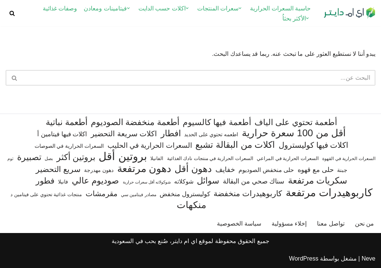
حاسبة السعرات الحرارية (280, 8)
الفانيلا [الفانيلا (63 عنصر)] (156, 158)
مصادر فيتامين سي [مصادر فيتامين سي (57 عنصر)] (138, 194)
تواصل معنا (330, 223)
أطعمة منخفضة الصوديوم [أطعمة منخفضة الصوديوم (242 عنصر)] (135, 122)
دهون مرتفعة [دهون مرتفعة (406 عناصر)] (144, 169)
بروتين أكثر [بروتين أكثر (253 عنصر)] (76, 157)
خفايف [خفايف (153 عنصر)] (225, 169)
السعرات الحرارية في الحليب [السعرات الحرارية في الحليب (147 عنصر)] (150, 145)
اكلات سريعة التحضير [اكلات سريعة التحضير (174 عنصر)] (124, 134)
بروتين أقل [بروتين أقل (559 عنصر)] (123, 156)
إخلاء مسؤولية (289, 223)
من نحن (364, 223)
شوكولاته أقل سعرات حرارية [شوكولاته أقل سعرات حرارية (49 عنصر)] (147, 182)
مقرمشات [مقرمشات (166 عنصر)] (102, 193)
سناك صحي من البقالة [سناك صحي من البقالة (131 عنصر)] (253, 181)
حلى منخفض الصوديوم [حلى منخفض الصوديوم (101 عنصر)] (266, 169)
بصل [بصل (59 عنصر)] (49, 158)
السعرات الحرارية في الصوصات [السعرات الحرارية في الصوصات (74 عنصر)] (69, 146)
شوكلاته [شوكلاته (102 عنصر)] (183, 181)
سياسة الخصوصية (239, 223)
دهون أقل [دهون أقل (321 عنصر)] (193, 169)
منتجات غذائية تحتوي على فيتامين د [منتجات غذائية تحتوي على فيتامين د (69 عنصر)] (46, 194)
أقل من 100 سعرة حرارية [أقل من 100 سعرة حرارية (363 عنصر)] (294, 133)
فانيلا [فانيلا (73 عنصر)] (63, 182)
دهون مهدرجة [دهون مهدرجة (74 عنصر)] (98, 170)
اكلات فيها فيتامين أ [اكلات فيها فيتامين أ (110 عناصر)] (62, 134)
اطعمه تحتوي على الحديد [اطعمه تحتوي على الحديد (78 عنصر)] (211, 134)
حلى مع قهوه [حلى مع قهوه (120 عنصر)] (316, 169)
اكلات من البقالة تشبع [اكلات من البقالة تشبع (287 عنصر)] (235, 145)
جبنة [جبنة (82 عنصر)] (342, 170)
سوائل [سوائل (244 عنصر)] (208, 180)
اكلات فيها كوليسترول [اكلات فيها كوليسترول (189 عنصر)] (314, 145)
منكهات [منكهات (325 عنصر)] (191, 205)
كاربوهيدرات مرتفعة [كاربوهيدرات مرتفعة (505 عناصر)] (329, 193)
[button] (239, 8)
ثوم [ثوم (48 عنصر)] (10, 158)
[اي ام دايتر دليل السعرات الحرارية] (349, 13)
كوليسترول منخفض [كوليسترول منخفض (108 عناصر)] (185, 194)
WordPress (303, 258)
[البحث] (12, 13)
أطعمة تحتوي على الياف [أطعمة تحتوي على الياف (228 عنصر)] (295, 122)
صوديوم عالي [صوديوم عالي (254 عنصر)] (95, 180)
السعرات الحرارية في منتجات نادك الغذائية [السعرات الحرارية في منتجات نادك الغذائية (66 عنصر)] (210, 158)
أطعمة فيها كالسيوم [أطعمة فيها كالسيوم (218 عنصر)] (217, 122)
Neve (368, 258)
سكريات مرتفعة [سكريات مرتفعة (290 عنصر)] (318, 180)
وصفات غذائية (60, 8)
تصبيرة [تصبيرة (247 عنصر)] (29, 157)
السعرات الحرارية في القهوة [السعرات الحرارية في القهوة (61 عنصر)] (348, 158)
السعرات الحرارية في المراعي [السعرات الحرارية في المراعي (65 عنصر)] (288, 158)
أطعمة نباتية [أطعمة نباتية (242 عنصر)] (66, 122)
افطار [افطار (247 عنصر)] (171, 133)
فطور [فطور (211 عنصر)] (45, 180)
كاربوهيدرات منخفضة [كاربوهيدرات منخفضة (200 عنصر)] (248, 193)
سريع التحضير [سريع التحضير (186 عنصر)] (58, 169)
